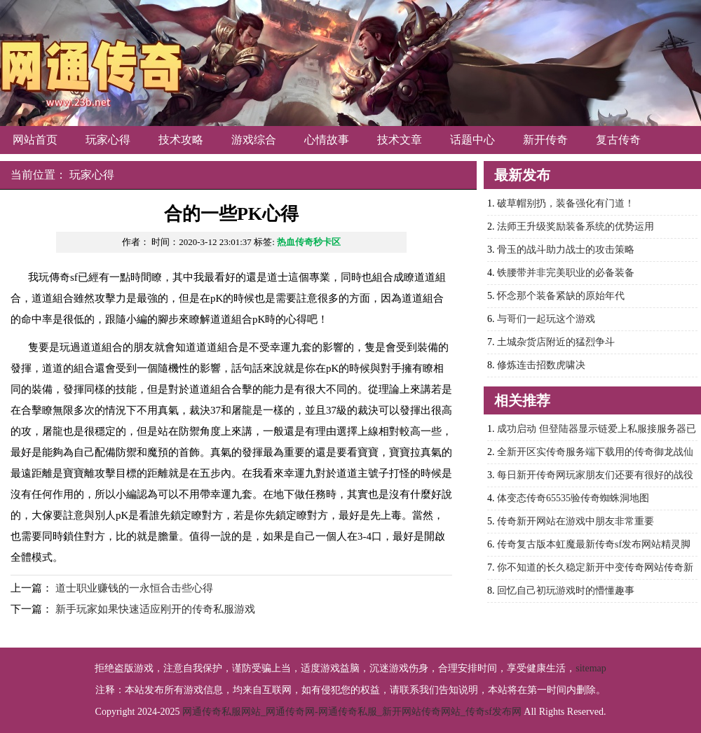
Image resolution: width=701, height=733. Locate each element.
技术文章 (399, 140)
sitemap (591, 668)
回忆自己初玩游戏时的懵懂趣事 (565, 590)
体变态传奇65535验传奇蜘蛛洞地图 (573, 498)
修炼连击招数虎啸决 (541, 365)
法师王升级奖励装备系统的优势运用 (575, 226)
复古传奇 (618, 140)
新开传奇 (545, 140)
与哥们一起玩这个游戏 (546, 319)
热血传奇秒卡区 (309, 242)
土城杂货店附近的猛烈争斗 (556, 342)
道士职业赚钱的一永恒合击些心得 (134, 588)
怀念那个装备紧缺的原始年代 (561, 296)
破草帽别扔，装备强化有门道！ (565, 203)
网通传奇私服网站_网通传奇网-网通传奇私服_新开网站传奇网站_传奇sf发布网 (352, 711)
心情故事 (326, 140)
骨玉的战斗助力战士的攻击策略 (565, 249)
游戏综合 (253, 140)
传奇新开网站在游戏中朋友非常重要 (575, 521)
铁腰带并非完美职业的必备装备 (565, 272)
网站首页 (35, 140)
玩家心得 (108, 140)
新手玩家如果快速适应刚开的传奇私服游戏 (155, 609)
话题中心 (472, 140)
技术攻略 (180, 140)
